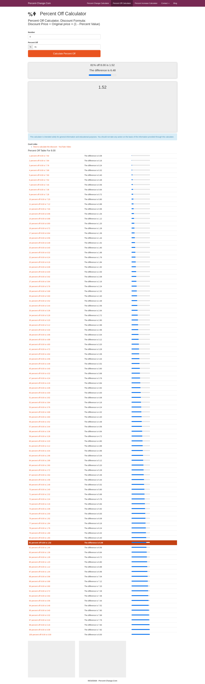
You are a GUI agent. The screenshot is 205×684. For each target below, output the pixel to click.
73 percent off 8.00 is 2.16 (39, 504)
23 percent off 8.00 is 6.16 (39, 262)
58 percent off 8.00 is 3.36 (39, 431)
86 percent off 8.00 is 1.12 (39, 567)
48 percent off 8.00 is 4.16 (39, 383)
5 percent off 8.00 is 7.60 (39, 175)
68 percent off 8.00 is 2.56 (39, 480)
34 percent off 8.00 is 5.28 (39, 315)
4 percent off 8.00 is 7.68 (39, 170)
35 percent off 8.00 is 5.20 (39, 320)
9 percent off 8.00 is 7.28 (39, 194)
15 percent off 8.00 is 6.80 (39, 223)
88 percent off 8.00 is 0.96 (39, 577)
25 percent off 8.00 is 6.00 (39, 272)
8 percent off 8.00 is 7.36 (39, 190)
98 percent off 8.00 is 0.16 (39, 625)
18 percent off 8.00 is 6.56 (39, 238)
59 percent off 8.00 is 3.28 (39, 436)
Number (31, 32)
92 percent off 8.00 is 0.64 (39, 596)
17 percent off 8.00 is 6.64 (39, 233)
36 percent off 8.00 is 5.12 (39, 325)
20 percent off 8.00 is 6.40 (39, 248)
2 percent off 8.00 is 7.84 (39, 161)
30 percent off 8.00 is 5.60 (39, 296)
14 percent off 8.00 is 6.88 (39, 219)
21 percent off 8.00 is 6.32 (39, 252)
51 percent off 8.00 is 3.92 (39, 398)
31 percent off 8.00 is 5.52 (39, 301)
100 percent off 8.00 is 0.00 (40, 635)
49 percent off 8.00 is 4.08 (39, 388)
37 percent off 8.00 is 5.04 (39, 330)
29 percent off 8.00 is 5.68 (39, 291)
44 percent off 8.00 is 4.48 (39, 364)
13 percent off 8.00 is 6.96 (39, 214)
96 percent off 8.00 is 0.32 (39, 615)
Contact (165, 3)
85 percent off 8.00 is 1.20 (39, 562)
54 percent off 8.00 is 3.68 (39, 412)
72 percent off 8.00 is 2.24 (39, 499)
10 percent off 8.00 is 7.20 (39, 199)
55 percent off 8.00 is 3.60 (39, 417)
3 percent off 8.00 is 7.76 (39, 165)
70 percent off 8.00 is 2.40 (39, 489)
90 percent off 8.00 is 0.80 (39, 586)
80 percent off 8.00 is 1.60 (39, 538)
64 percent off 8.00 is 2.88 (39, 460)
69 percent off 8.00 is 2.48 (39, 485)
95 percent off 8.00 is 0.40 (39, 610)
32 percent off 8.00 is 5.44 (39, 306)
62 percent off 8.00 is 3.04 (39, 451)
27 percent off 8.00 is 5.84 (39, 282)
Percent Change (98, 3)
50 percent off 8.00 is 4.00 (39, 393)
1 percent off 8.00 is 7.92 (39, 156)
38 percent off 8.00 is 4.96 (39, 335)
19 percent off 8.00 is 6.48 (39, 243)
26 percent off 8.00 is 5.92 (39, 277)
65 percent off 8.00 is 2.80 (39, 465)
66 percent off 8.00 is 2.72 (39, 470)
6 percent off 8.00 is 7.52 (39, 180)
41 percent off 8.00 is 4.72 (39, 349)
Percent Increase (146, 3)
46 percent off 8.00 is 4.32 (39, 373)
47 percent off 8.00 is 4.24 (39, 378)
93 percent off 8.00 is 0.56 (39, 601)
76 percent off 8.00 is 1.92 (39, 518)
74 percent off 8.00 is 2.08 (39, 509)
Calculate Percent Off (64, 53)
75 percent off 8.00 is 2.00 (39, 514)
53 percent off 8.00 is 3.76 (39, 407)
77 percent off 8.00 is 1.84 (39, 523)
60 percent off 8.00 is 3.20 (39, 441)
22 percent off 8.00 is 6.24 (39, 257)
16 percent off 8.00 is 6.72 (39, 228)
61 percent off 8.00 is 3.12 (39, 446)
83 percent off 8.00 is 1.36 (39, 552)
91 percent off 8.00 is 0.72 (39, 591)
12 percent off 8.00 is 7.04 (39, 209)
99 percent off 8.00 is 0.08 (39, 630)
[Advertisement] (102, 113)
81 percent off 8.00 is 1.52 (40, 543)
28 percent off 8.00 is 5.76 (39, 286)
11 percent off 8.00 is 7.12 (39, 204)
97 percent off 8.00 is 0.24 (39, 620)
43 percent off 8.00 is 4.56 (39, 359)
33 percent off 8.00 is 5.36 (39, 311)
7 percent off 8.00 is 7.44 (39, 185)
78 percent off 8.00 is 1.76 (39, 528)
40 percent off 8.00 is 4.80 (39, 344)
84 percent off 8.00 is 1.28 (39, 557)
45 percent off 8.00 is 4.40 (39, 369)
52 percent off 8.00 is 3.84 (39, 402)
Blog (175, 3)
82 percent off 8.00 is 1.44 (39, 547)
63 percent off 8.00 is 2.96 (39, 456)
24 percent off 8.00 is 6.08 (39, 267)
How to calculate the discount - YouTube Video (52, 147)
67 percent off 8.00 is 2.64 (39, 475)
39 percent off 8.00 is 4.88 (39, 340)
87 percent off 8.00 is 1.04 (39, 572)
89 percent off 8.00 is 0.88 (39, 581)
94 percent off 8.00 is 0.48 (39, 606)
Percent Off (122, 3)
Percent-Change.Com (39, 3)
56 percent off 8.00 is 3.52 (39, 422)
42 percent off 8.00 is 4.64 (39, 354)
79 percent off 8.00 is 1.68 (39, 533)
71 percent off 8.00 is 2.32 (39, 494)
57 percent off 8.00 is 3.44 (39, 427)
